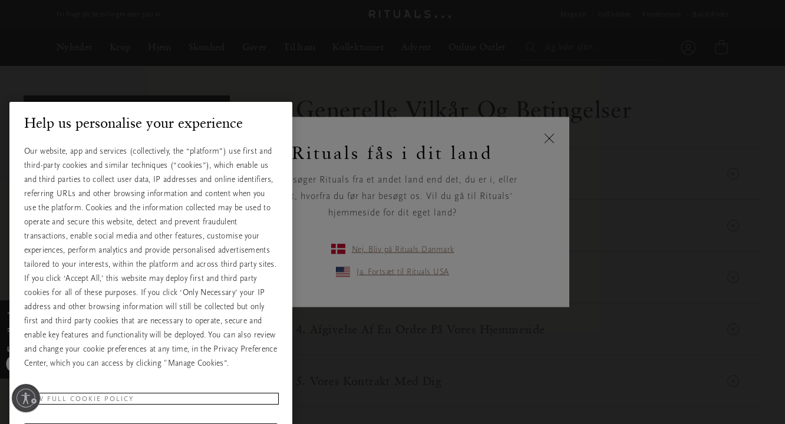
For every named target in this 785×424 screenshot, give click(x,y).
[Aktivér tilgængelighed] (26, 398)
